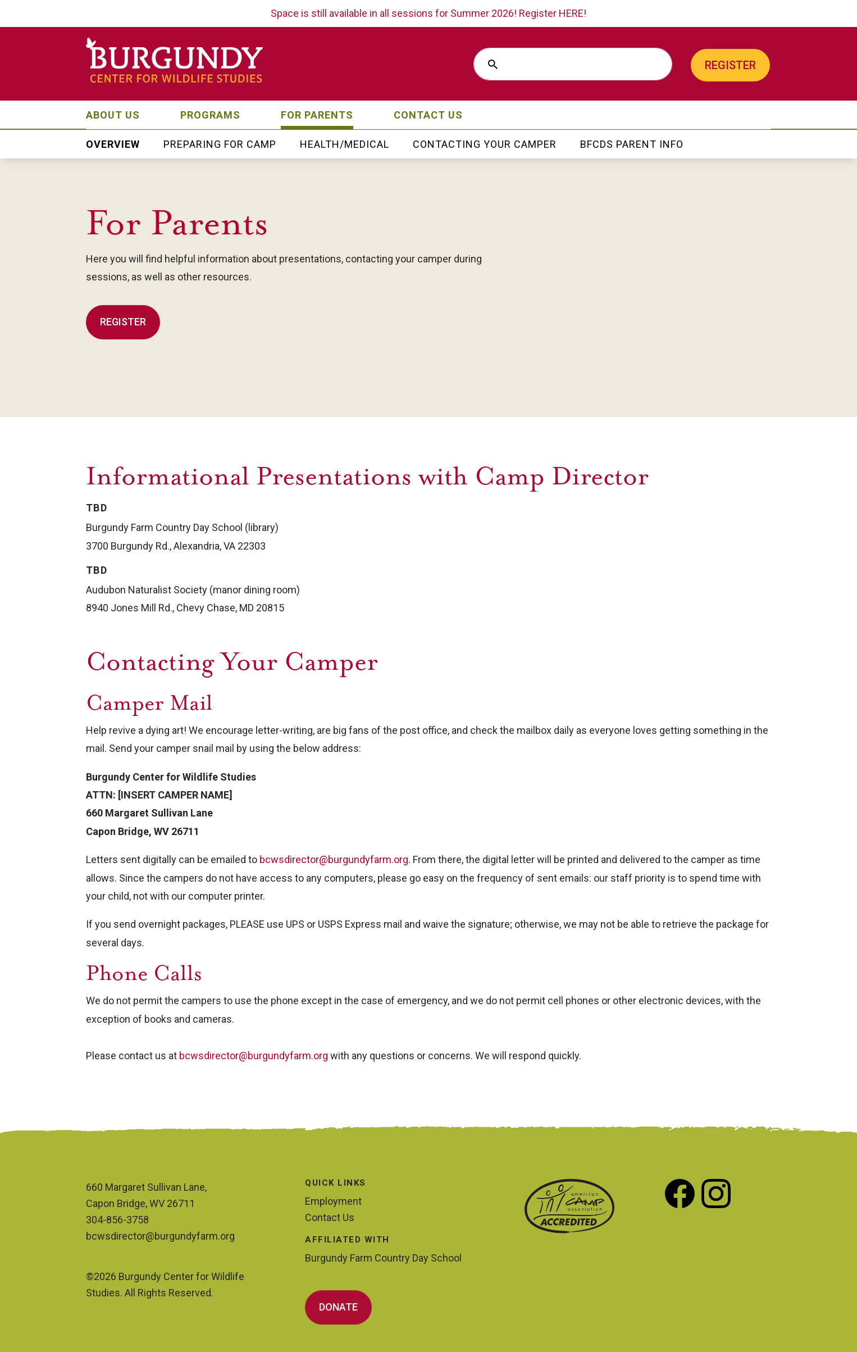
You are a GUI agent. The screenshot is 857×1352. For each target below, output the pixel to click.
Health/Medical (344, 145)
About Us (113, 116)
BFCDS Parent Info (631, 145)
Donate (338, 1309)
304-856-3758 (117, 1220)
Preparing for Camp (219, 145)
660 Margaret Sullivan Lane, (146, 1187)
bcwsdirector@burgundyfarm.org (333, 859)
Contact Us (428, 116)
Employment (333, 1201)
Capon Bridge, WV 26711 (140, 1203)
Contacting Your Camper (485, 145)
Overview (113, 145)
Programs (210, 116)
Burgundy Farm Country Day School (383, 1258)
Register (730, 65)
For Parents (317, 116)
